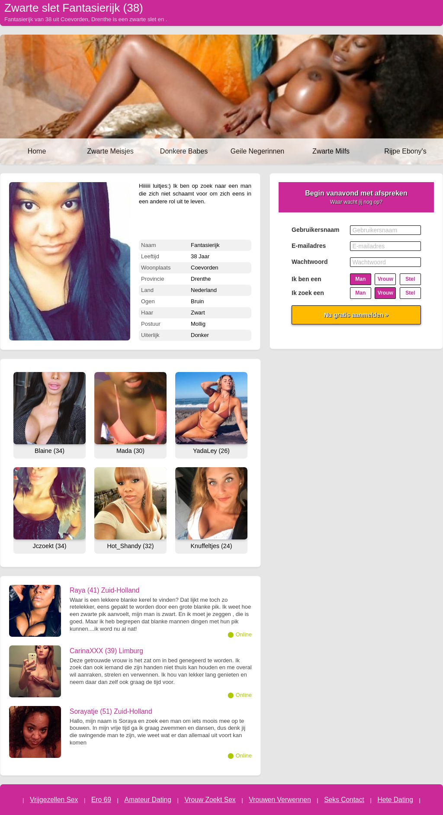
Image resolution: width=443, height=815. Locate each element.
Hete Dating (395, 799)
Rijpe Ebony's (405, 151)
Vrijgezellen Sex (54, 799)
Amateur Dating (148, 799)
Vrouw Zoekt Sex (209, 799)
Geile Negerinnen (258, 151)
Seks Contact (344, 799)
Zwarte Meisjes (110, 151)
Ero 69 (101, 799)
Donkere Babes (184, 151)
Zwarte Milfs (331, 151)
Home (37, 151)
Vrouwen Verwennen (280, 799)
